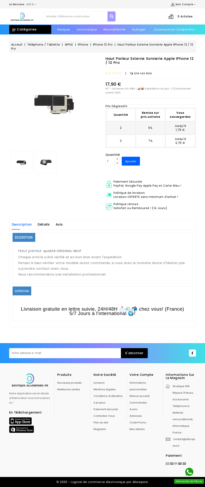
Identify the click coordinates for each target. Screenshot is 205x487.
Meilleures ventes (68, 389)
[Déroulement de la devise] (23, 4)
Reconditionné (115, 29)
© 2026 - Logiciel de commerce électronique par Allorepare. (102, 482)
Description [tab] (22, 224)
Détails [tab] (44, 224)
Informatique (87, 29)
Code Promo (138, 422)
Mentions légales (104, 389)
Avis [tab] (59, 224)
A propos (99, 403)
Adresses (136, 416)
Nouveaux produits (69, 383)
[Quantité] (110, 161)
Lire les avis (141, 73)
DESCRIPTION (24, 237)
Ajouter (131, 161)
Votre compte (141, 375)
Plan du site (100, 422)
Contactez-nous (104, 416)
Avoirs (134, 409)
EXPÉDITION (22, 291)
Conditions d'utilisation (108, 396)
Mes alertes (137, 429)
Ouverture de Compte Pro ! (175, 29)
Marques (63, 29)
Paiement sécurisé (105, 409)
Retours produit (140, 396)
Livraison (99, 383)
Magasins (99, 429)
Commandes (138, 403)
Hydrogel (139, 29)
